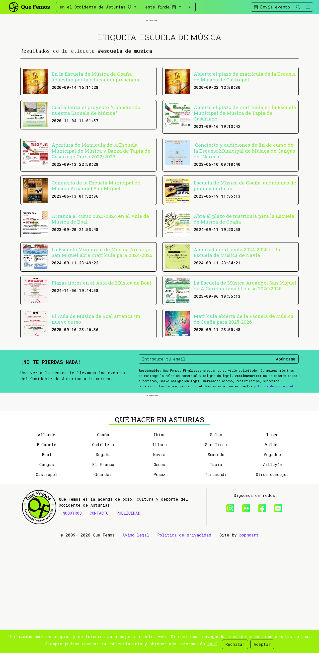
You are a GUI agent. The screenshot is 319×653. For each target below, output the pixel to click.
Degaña (103, 567)
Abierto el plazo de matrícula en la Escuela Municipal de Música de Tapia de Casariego (245, 169)
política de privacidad (273, 443)
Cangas (46, 577)
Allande (46, 547)
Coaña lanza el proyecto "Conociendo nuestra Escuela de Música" (96, 167)
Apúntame (285, 415)
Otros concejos (272, 587)
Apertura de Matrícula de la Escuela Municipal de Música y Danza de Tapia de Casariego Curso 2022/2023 (101, 207)
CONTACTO (99, 626)
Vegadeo (272, 567)
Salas (216, 547)
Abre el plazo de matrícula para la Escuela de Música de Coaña (244, 275)
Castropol (46, 587)
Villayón (272, 577)
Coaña (103, 547)
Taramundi (216, 587)
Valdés (272, 557)
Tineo (272, 547)
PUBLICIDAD (128, 626)
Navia (159, 567)
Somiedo (216, 567)
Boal (47, 567)
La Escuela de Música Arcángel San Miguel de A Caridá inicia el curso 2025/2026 (245, 342)
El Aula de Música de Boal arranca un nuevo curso (96, 375)
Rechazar (235, 644)
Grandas (103, 587)
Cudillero (103, 557)
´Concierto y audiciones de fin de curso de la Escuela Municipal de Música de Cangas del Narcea (244, 207)
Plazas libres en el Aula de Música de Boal (101, 339)
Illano (159, 557)
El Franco (103, 577)
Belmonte (46, 557)
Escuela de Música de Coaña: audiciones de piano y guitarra (245, 242)
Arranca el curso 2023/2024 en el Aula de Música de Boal (100, 275)
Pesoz (159, 587)
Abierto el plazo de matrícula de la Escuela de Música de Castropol (245, 133)
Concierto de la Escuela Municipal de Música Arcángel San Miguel (96, 242)
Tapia (216, 577)
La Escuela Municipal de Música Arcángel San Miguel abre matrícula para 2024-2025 (102, 309)
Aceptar (262, 644)
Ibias (159, 547)
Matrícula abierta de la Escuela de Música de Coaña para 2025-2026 (244, 375)
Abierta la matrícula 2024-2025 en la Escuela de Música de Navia (237, 309)
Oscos (159, 577)
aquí (212, 643)
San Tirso (216, 557)
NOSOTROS (72, 626)
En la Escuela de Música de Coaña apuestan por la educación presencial (96, 133)
